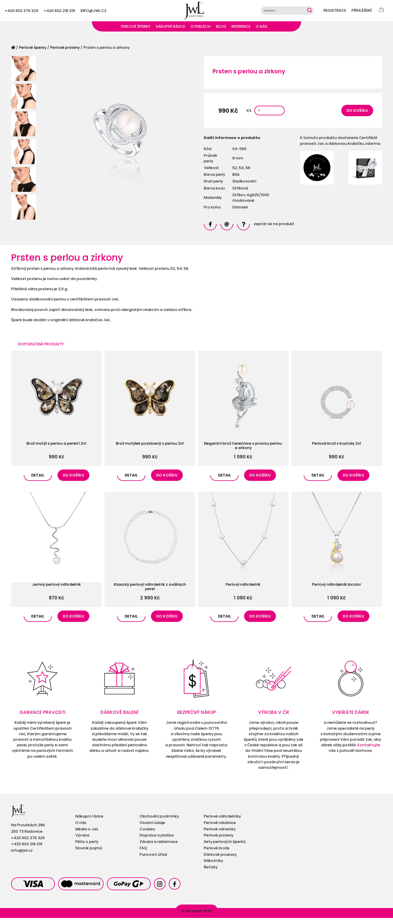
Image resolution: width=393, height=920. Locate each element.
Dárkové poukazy (220, 856)
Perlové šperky (135, 28)
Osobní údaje (152, 824)
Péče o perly (86, 843)
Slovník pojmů (88, 850)
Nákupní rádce (170, 28)
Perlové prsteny (65, 49)
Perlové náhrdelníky (222, 818)
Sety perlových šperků (225, 843)
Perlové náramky (220, 831)
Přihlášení (362, 11)
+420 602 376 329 (21, 11)
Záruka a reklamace (159, 843)
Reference (241, 28)
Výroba (82, 837)
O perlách (200, 28)
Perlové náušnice (220, 824)
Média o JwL (86, 831)
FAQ (143, 850)
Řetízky (211, 869)
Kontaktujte (368, 747)
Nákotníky (213, 862)
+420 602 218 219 (59, 11)
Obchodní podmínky (159, 818)
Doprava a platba (157, 837)
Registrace (335, 11)
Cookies (147, 831)
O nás (261, 28)
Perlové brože (216, 850)
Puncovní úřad (153, 856)
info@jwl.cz (94, 11)
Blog (221, 28)
